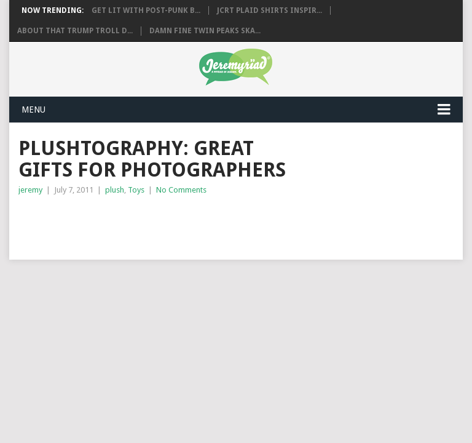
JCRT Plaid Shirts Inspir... (269, 10)
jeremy (30, 189)
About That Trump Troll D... (75, 30)
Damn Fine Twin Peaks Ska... (205, 30)
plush (114, 189)
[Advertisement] (162, 221)
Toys (136, 189)
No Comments (181, 189)
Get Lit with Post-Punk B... (146, 10)
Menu (33, 109)
